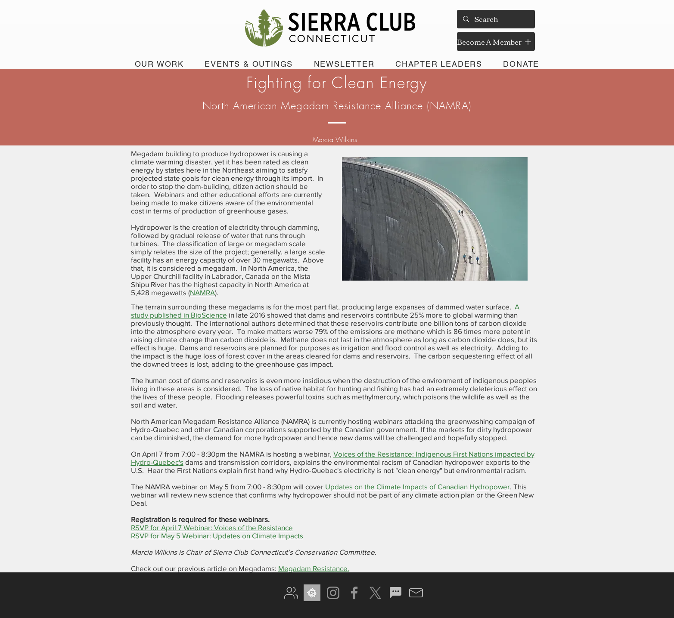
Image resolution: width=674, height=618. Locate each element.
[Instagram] (333, 592)
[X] (375, 592)
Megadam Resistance (313, 568)
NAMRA (202, 292)
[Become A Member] (496, 41)
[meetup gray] (312, 592)
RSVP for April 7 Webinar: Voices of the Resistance (212, 527)
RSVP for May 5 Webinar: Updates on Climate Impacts (217, 535)
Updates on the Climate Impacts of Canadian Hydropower (417, 486)
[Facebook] (354, 592)
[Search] (495, 19)
